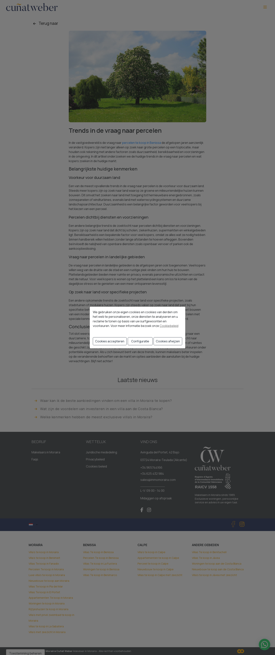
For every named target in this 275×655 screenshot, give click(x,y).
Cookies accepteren (109, 341)
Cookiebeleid (169, 326)
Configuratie (140, 341)
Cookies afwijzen (168, 341)
